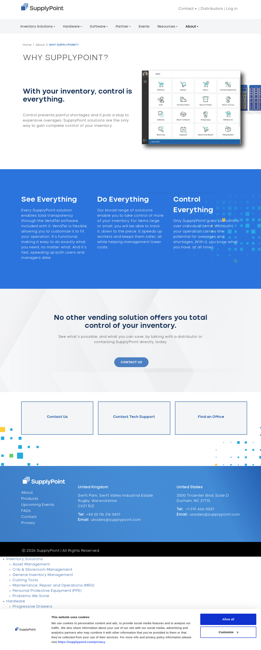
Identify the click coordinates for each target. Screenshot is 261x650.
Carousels (22, 612)
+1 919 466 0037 (199, 509)
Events (144, 26)
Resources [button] (166, 26)
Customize (228, 562)
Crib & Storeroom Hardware (39, 627)
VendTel (20, 643)
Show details (60, 583)
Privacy (28, 523)
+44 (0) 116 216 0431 (103, 514)
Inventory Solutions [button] (36, 26)
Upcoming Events (37, 505)
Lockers (20, 617)
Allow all (228, 549)
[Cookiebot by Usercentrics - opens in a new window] (25, 583)
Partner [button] (122, 26)
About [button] (190, 26)
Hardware (15, 601)
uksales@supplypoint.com (116, 520)
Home (27, 45)
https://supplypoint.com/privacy (81, 572)
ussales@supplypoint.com (214, 514)
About (40, 45)
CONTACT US (131, 362)
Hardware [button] (71, 26)
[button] (187, 9)
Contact (29, 517)
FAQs (26, 511)
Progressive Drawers (32, 606)
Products (29, 499)
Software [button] (97, 26)
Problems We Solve (31, 596)
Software (15, 638)
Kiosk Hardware (28, 633)
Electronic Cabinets (31, 622)
